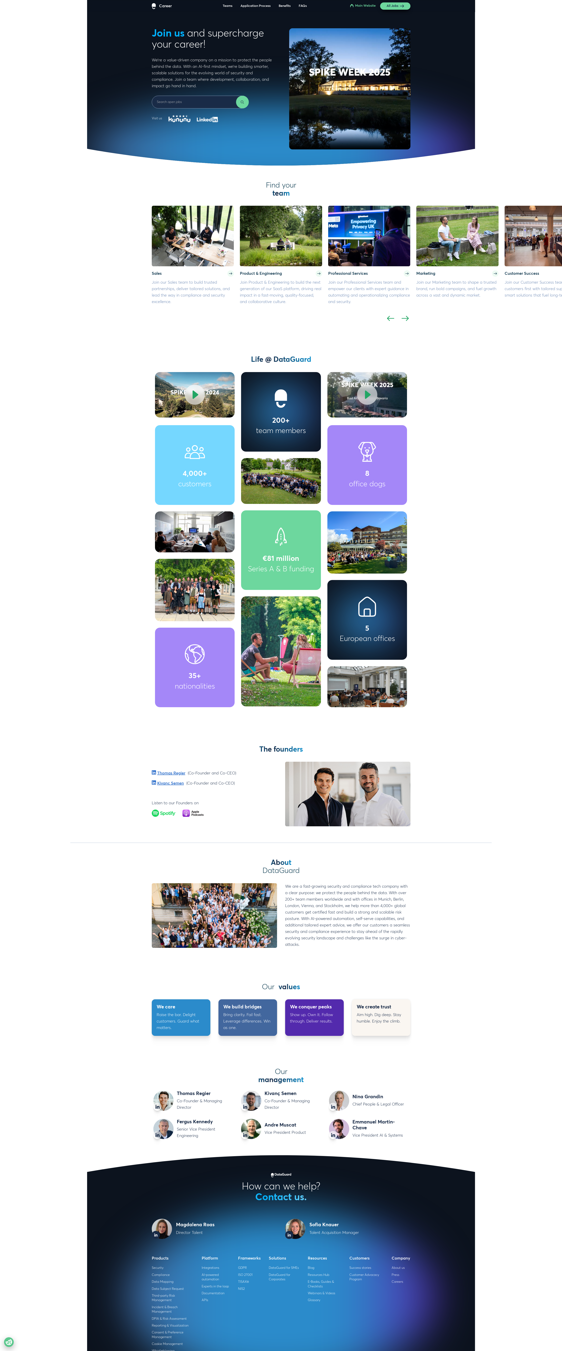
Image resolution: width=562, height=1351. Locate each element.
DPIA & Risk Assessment (169, 1318)
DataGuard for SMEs (284, 1267)
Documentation (213, 1293)
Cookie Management (167, 1344)
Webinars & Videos (321, 1293)
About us (398, 1267)
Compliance (161, 1275)
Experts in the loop (215, 1286)
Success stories (360, 1267)
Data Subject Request (168, 1288)
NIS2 (241, 1288)
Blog (311, 1267)
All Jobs (395, 6)
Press (395, 1275)
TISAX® (243, 1281)
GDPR (242, 1267)
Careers (397, 1281)
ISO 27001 (245, 1275)
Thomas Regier (171, 773)
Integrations (210, 1267)
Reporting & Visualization (170, 1325)
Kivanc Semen (170, 783)
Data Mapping (162, 1281)
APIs (205, 1300)
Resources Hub (318, 1275)
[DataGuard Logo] (162, 6)
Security (157, 1267)
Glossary (314, 1300)
